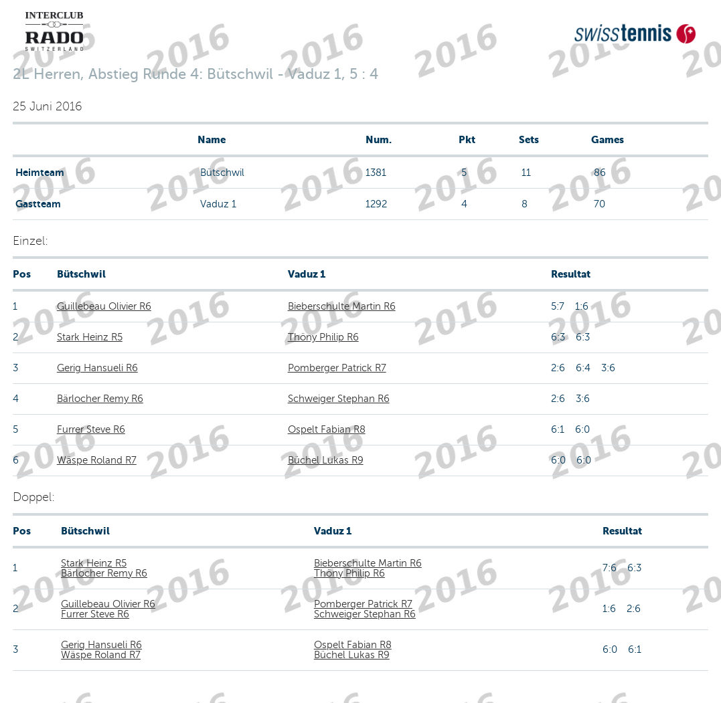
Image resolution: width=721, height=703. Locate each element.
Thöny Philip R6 (323, 337)
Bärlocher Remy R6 (100, 398)
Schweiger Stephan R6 (339, 398)
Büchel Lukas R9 (326, 460)
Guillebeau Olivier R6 (104, 306)
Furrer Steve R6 (91, 429)
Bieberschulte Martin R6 (342, 306)
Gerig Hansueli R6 (97, 368)
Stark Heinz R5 (90, 337)
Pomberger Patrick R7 (337, 368)
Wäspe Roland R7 (97, 460)
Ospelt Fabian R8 (327, 429)
